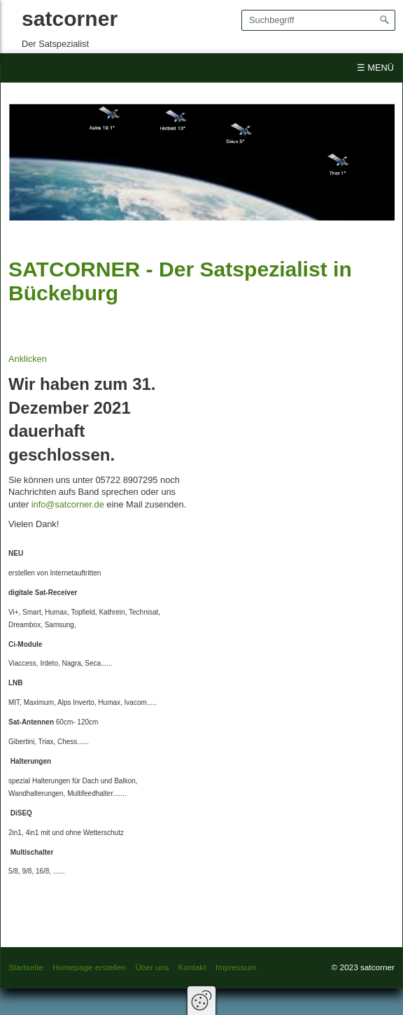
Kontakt (192, 967)
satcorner (70, 18)
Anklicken (27, 359)
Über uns (152, 967)
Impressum (235, 967)
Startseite (25, 967)
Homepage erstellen (89, 967)
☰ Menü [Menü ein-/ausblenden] (375, 67)
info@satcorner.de (67, 504)
